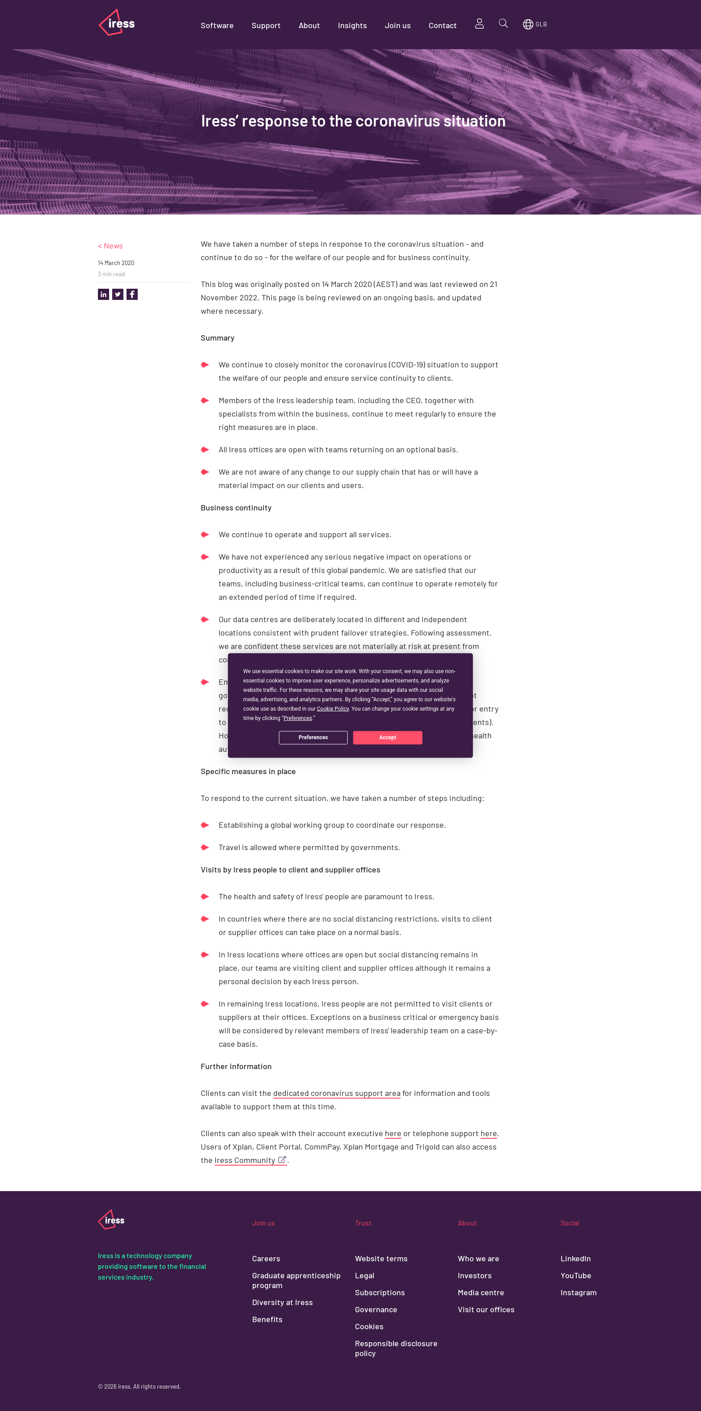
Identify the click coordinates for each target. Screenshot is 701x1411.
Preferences (313, 737)
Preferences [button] (297, 718)
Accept (387, 737)
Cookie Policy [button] (333, 708)
